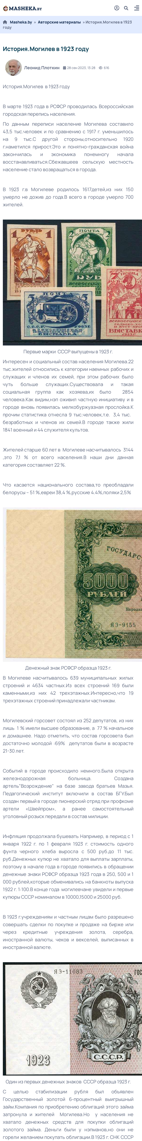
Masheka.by (21, 22)
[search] (128, 8)
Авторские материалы (59, 22)
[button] (136, 8)
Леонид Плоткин (32, 67)
